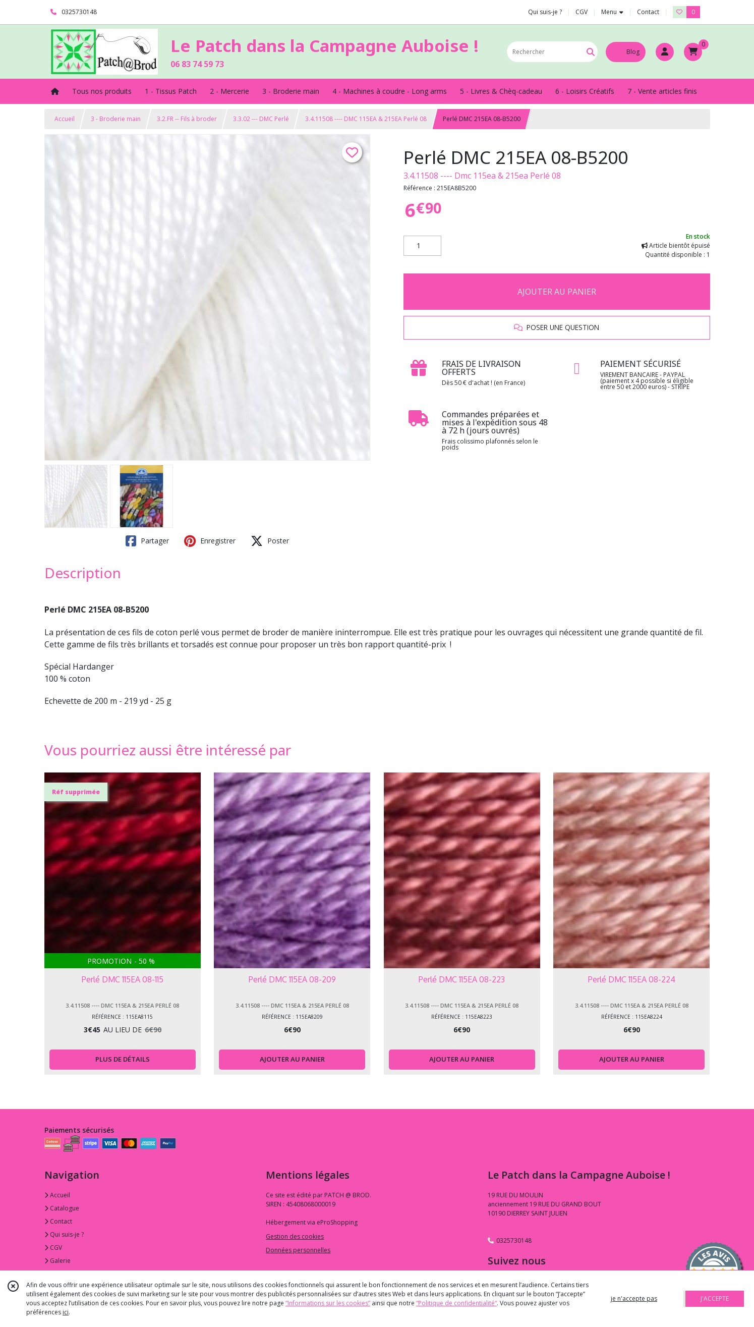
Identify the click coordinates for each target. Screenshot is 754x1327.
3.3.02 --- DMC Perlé (261, 119)
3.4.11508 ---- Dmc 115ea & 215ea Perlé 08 (482, 175)
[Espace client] (665, 52)
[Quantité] (422, 246)
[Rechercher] (590, 52)
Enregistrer (210, 541)
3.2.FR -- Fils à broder (187, 119)
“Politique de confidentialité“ (456, 1303)
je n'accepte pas (634, 1298)
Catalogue (61, 1208)
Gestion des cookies (295, 1236)
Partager (147, 541)
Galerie (57, 1260)
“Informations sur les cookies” (327, 1303)
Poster (270, 541)
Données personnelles (298, 1250)
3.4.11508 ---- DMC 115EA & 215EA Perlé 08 (366, 119)
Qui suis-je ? (64, 1234)
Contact (648, 12)
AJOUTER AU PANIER (556, 291)
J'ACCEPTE (715, 1298)
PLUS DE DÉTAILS (122, 1059)
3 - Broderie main (116, 119)
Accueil (64, 119)
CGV (53, 1247)
